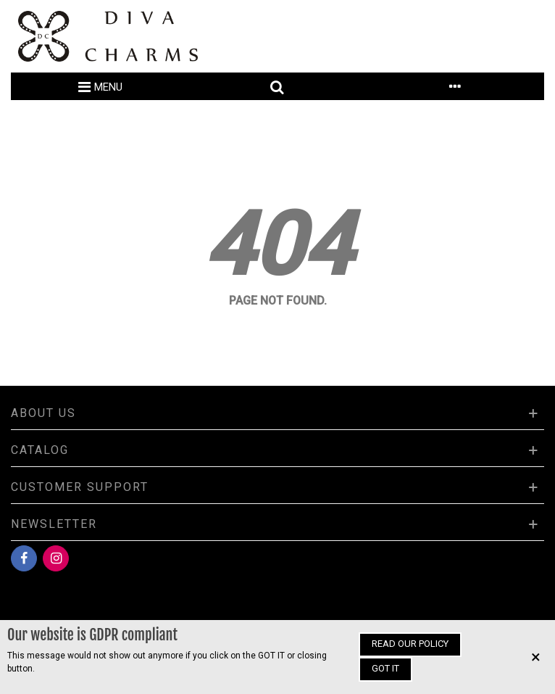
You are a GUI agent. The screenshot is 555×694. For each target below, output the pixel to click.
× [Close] (536, 657)
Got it (385, 668)
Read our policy (410, 643)
